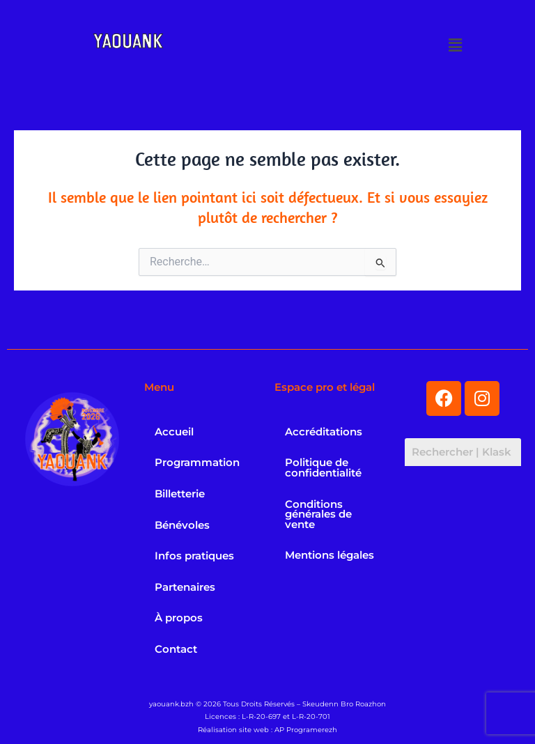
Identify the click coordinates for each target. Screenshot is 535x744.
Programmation (197, 462)
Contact (176, 649)
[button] (455, 45)
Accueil (174, 432)
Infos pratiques (194, 556)
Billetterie (180, 494)
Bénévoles (182, 525)
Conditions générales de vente (318, 514)
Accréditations (323, 432)
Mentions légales (329, 555)
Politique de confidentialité (323, 467)
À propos (179, 618)
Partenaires (185, 587)
